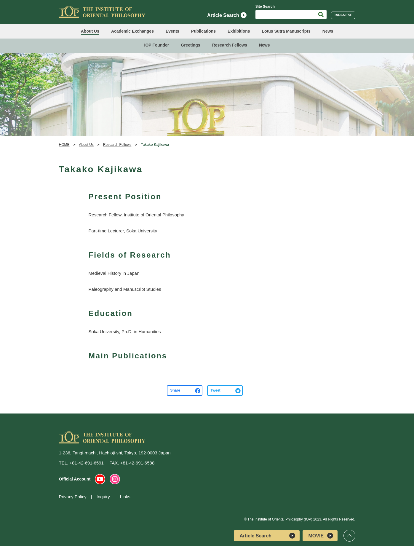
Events (172, 31)
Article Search (227, 15)
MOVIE (320, 536)
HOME (64, 145)
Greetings (190, 45)
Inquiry (103, 496)
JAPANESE (343, 15)
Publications (203, 31)
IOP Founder (156, 45)
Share (175, 390)
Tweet (215, 390)
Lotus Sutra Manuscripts (286, 31)
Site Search (265, 6)
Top (349, 536)
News (327, 31)
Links (125, 496)
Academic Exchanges (132, 31)
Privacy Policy (73, 496)
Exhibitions (239, 31)
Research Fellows (229, 45)
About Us (90, 31)
